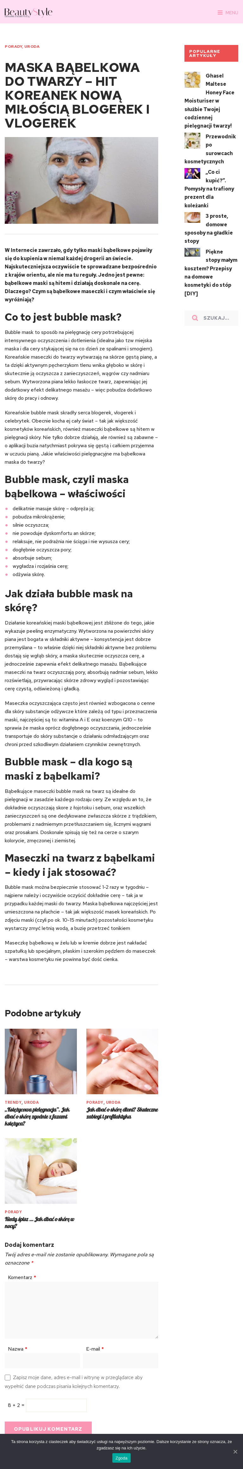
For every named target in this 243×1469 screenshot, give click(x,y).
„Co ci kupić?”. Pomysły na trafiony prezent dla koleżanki (209, 187)
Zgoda (121, 1458)
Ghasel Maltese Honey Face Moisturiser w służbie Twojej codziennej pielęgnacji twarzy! (209, 100)
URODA (32, 46)
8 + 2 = (17, 1404)
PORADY (13, 46)
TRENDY (13, 1102)
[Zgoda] (235, 1451)
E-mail (95, 1348)
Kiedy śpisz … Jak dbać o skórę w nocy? (39, 1222)
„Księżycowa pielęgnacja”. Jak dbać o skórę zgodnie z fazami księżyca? (37, 1116)
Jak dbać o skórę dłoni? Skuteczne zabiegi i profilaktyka (122, 1113)
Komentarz (22, 1276)
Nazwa (17, 1348)
